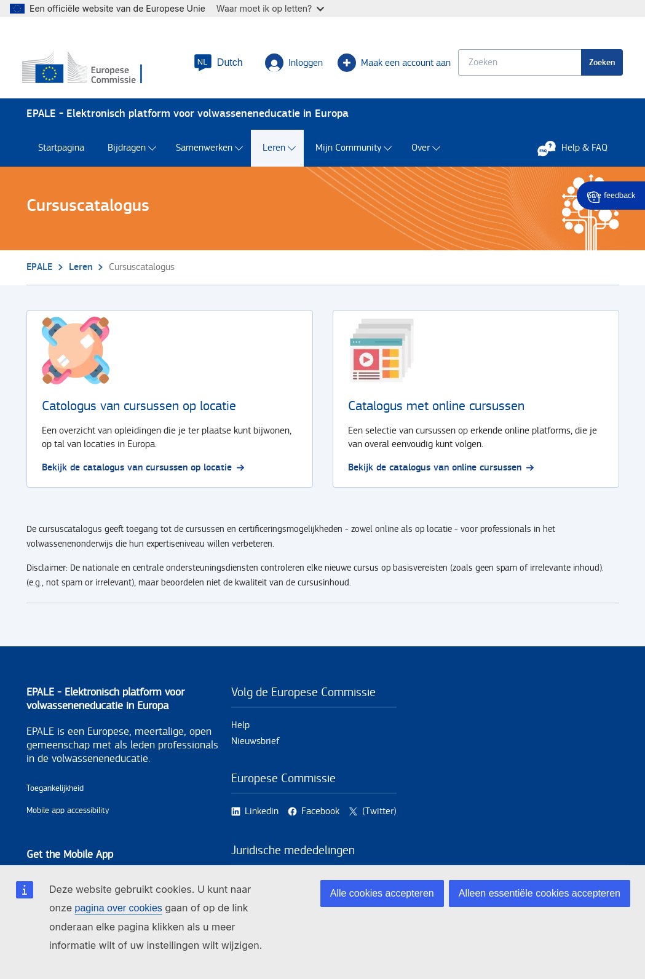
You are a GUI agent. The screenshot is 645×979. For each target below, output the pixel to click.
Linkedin (262, 817)
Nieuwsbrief (255, 747)
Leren (274, 154)
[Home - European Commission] (100, 70)
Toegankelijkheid (55, 794)
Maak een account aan (390, 65)
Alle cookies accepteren (382, 893)
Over (420, 154)
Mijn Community (348, 154)
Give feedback (611, 195)
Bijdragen (127, 154)
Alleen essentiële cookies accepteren (539, 893)
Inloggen (290, 65)
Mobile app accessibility (67, 816)
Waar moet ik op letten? (270, 8)
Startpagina (61, 154)
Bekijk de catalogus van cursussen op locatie (143, 473)
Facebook (320, 817)
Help (240, 731)
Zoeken (598, 65)
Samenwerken (204, 154)
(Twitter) (379, 817)
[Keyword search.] (515, 65)
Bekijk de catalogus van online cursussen (441, 473)
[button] (215, 65)
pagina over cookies (118, 908)
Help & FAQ (578, 154)
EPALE (39, 273)
